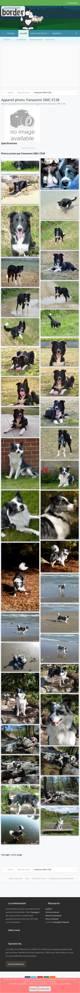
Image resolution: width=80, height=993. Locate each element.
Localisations (21, 39)
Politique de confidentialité (61, 878)
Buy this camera (28, 148)
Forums (11, 33)
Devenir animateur (53, 915)
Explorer (8, 40)
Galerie (23, 33)
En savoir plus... (44, 989)
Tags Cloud (49, 39)
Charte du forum (39, 878)
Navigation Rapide (61, 922)
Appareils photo (35, 39)
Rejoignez (35, 912)
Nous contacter (16, 878)
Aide (27, 878)
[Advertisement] (40, 66)
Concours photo (38, 33)
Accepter (33, 989)
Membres (56, 33)
